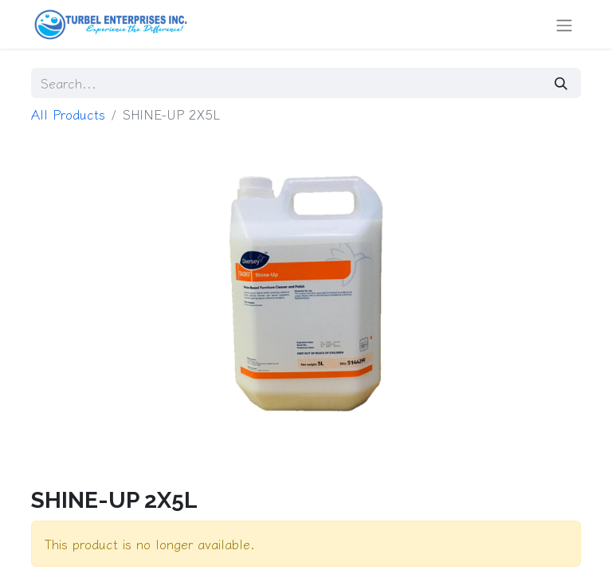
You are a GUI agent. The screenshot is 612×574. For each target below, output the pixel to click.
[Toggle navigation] (564, 24)
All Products (68, 114)
